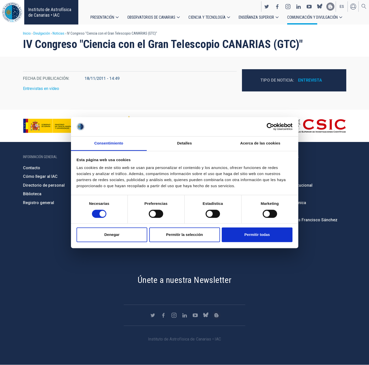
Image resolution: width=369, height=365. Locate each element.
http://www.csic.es (318, 126)
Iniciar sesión (353, 6)
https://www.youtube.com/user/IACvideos (309, 6)
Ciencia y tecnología (207, 17)
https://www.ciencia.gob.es (51, 125)
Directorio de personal (44, 185)
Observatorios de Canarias (152, 17)
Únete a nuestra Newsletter (184, 280)
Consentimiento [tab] (108, 143)
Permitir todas (257, 235)
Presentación (102, 17)
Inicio (27, 33)
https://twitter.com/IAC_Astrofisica (266, 6)
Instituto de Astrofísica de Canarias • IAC (49, 12)
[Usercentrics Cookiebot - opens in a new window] (270, 126)
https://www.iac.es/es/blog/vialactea (330, 6)
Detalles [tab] (184, 143)
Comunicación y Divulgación (313, 17)
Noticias (58, 33)
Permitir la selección (184, 235)
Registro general (38, 202)
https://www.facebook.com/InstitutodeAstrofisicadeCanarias (277, 6)
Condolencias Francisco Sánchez (306, 219)
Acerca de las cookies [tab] (260, 143)
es (342, 7)
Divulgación (41, 33)
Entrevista (310, 80)
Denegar (111, 235)
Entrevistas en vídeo (41, 88)
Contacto (31, 167)
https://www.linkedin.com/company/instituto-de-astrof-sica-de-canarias (298, 6)
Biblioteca (32, 193)
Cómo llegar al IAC (40, 176)
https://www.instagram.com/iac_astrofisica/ (288, 6)
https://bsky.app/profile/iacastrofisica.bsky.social (319, 6)
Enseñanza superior (257, 17)
